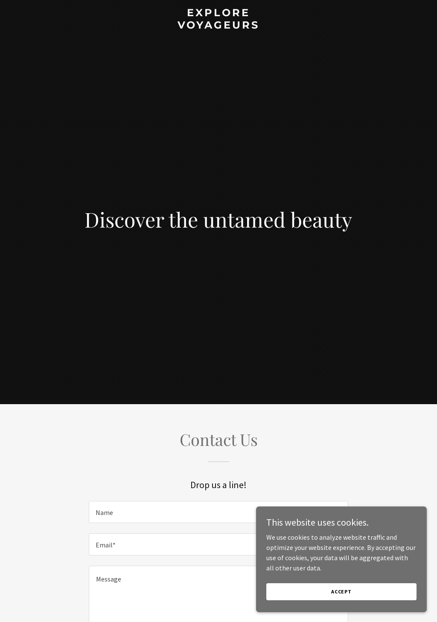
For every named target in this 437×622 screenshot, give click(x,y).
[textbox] (218, 512)
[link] (218, 26)
